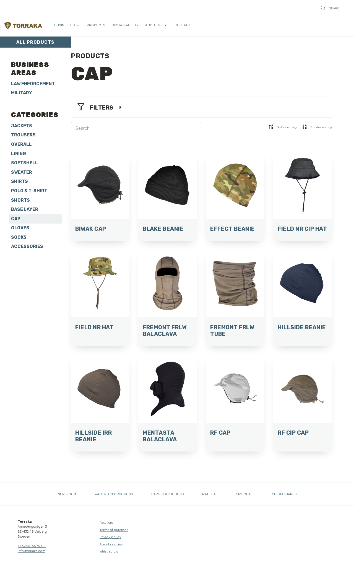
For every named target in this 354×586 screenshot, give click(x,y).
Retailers (106, 523)
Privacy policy (110, 537)
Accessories (27, 246)
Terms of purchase (114, 530)
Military (21, 92)
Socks (19, 237)
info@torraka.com (31, 551)
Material (210, 494)
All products (35, 42)
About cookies (111, 544)
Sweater (21, 172)
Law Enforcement (33, 83)
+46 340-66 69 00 (32, 546)
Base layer (24, 209)
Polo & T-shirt (29, 190)
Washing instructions (114, 494)
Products (96, 25)
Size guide (244, 494)
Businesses (64, 25)
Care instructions (167, 494)
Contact (183, 25)
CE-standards (284, 494)
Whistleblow (109, 551)
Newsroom (67, 494)
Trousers (23, 135)
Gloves (20, 227)
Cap (15, 218)
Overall (21, 144)
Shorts (20, 200)
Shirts (19, 181)
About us (153, 25)
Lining (18, 153)
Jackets (21, 125)
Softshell (24, 162)
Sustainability (125, 25)
